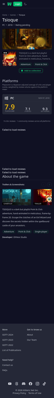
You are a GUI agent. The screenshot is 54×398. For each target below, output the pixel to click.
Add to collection (31, 70)
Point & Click (41, 64)
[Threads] (16, 383)
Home (4, 15)
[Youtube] (10, 383)
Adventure (26, 64)
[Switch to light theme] (25, 4)
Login (17, 4)
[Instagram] (37, 383)
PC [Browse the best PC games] (3, 25)
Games (13, 15)
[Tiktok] (44, 383)
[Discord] (23, 383)
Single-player (41, 231)
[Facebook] (30, 383)
